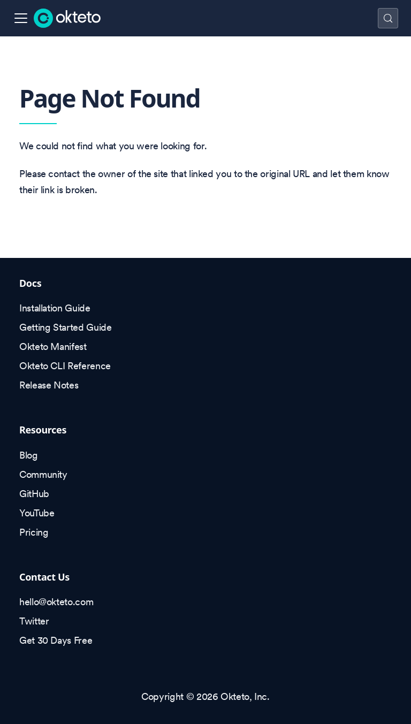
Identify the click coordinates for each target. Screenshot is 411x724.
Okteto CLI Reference (65, 366)
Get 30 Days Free (55, 640)
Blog (28, 455)
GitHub (34, 493)
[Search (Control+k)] (388, 18)
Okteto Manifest (53, 346)
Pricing (33, 532)
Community (43, 474)
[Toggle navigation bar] (21, 18)
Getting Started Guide (65, 327)
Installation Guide (54, 308)
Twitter (34, 621)
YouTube (36, 513)
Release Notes (48, 385)
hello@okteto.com (56, 602)
